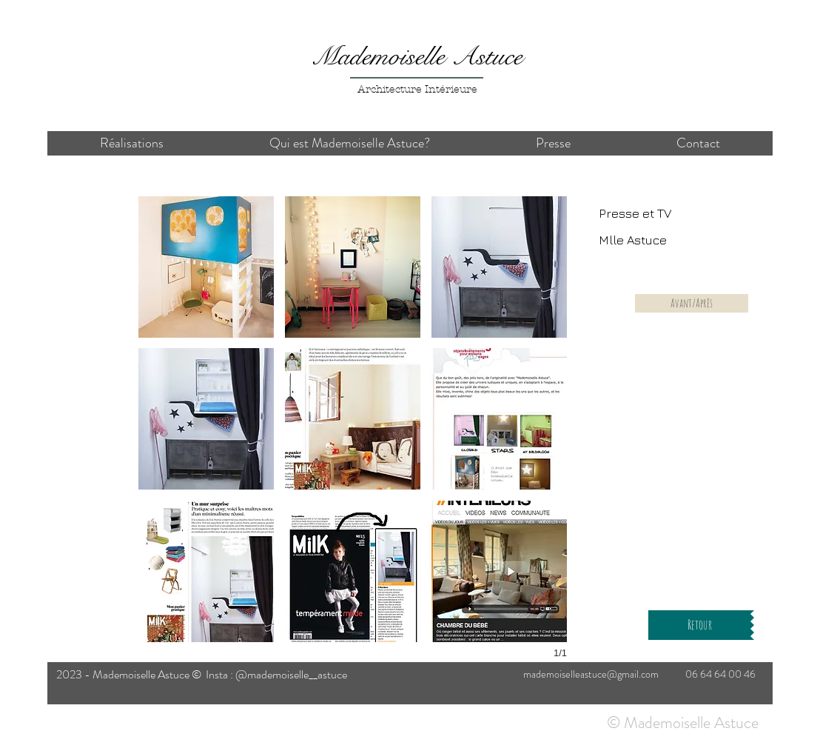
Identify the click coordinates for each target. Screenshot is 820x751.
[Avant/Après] (691, 303)
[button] (206, 267)
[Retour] (699, 625)
